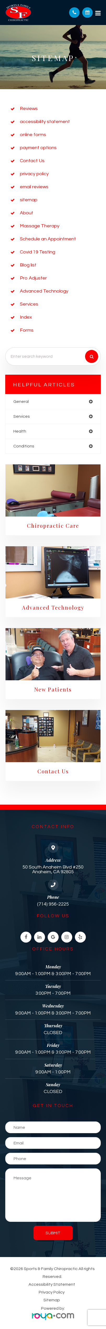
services (21, 416)
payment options (38, 147)
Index (26, 317)
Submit (53, 1233)
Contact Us (32, 160)
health (19, 431)
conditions (23, 446)
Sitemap (51, 1300)
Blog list (28, 265)
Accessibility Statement (52, 1284)
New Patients (53, 689)
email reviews (34, 186)
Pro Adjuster (33, 278)
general (21, 401)
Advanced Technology (44, 291)
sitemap (28, 199)
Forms (27, 330)
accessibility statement (45, 121)
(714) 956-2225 (53, 904)
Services (29, 304)
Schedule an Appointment (48, 238)
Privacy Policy (52, 1292)
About (26, 212)
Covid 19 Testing (37, 252)
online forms (33, 134)
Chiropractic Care (53, 525)
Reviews (29, 108)
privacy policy (34, 173)
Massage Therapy (39, 225)
